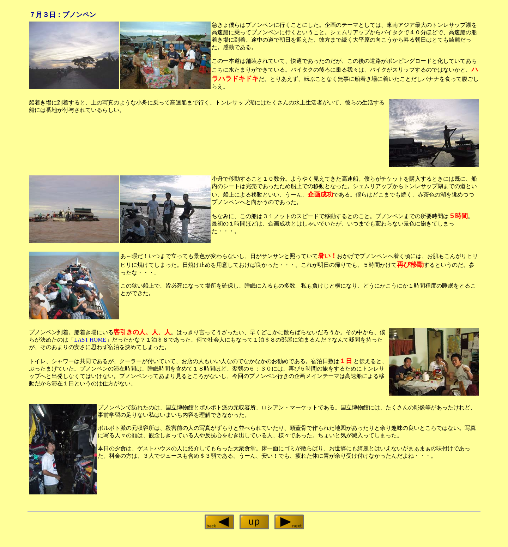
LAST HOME (90, 340)
